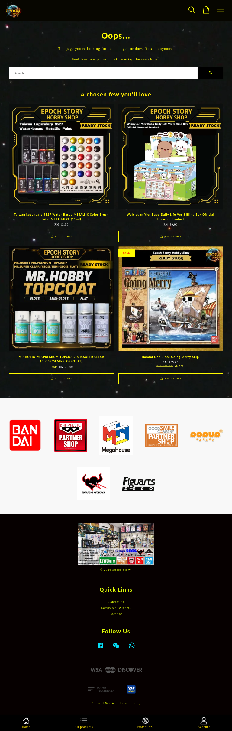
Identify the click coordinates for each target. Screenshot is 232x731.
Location (116, 614)
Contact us (116, 601)
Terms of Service (103, 703)
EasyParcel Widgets (116, 607)
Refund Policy (130, 703)
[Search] (103, 73)
